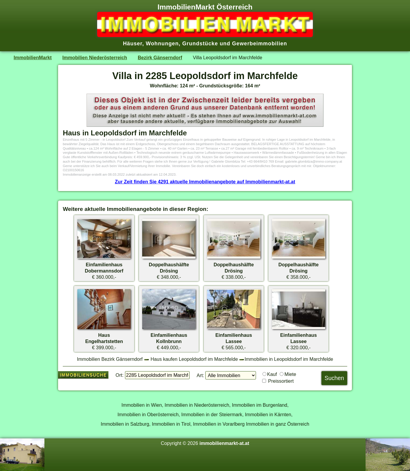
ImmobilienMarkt (33, 57)
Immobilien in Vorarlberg (219, 424)
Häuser (132, 44)
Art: (200, 375)
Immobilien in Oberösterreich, (149, 414)
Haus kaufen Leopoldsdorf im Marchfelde (194, 359)
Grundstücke (200, 44)
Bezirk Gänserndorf (160, 57)
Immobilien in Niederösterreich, (198, 405)
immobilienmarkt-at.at (224, 443)
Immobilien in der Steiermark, (212, 414)
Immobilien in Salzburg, (125, 424)
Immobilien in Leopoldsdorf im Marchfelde (288, 359)
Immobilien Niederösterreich (95, 57)
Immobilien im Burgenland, (260, 405)
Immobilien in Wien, (142, 405)
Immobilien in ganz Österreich (277, 424)
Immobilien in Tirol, (172, 424)
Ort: (120, 375)
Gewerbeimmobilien (259, 44)
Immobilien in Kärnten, (269, 414)
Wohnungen (162, 44)
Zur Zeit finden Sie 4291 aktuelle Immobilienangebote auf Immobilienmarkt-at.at (205, 181)
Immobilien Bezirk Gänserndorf (110, 359)
